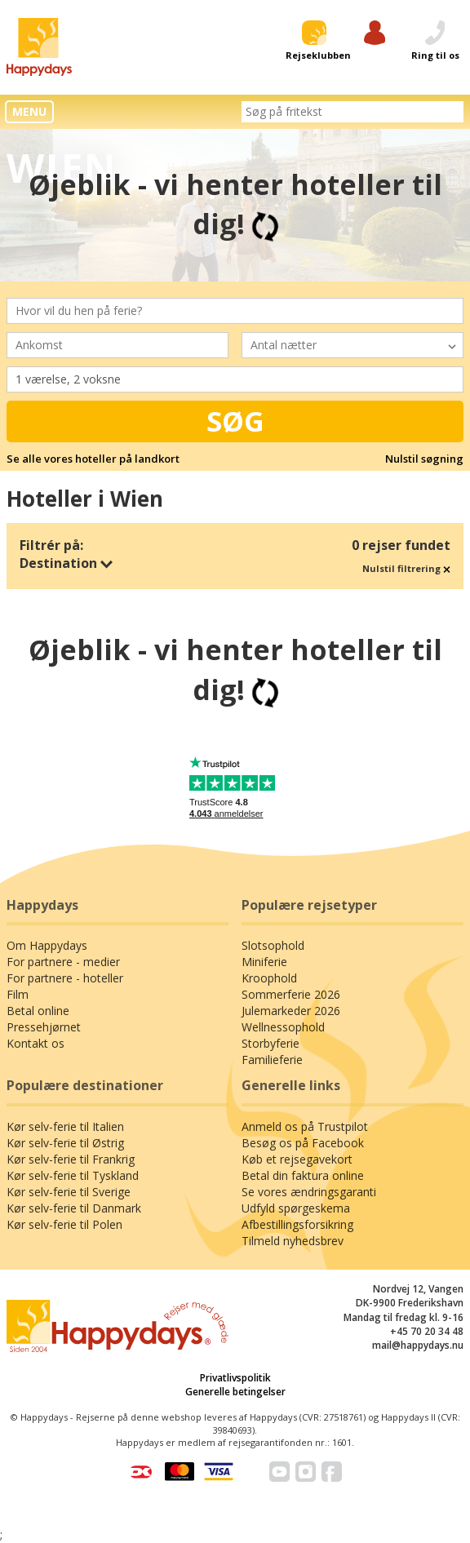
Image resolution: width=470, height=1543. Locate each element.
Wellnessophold (283, 1027)
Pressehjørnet (44, 1027)
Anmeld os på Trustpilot (305, 1126)
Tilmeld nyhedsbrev (293, 1240)
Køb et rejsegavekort (297, 1159)
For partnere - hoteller (65, 978)
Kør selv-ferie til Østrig (65, 1143)
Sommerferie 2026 (291, 994)
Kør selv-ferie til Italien (65, 1126)
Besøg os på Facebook (303, 1143)
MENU (29, 111)
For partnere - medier (63, 961)
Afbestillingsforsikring (297, 1224)
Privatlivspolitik (235, 1378)
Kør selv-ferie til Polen (64, 1224)
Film (18, 994)
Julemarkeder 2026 (291, 1010)
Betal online (38, 1010)
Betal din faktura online (303, 1175)
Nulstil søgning (424, 458)
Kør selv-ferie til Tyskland (73, 1175)
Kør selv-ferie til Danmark (74, 1208)
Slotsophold (273, 945)
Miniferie (264, 961)
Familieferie (272, 1059)
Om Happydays (47, 945)
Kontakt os (35, 1043)
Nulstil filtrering (406, 568)
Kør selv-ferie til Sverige (69, 1191)
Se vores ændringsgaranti (309, 1191)
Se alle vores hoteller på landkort (93, 458)
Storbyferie (270, 1043)
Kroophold (269, 978)
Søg (235, 421)
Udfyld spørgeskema (296, 1208)
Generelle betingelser (235, 1392)
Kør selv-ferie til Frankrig (71, 1159)
